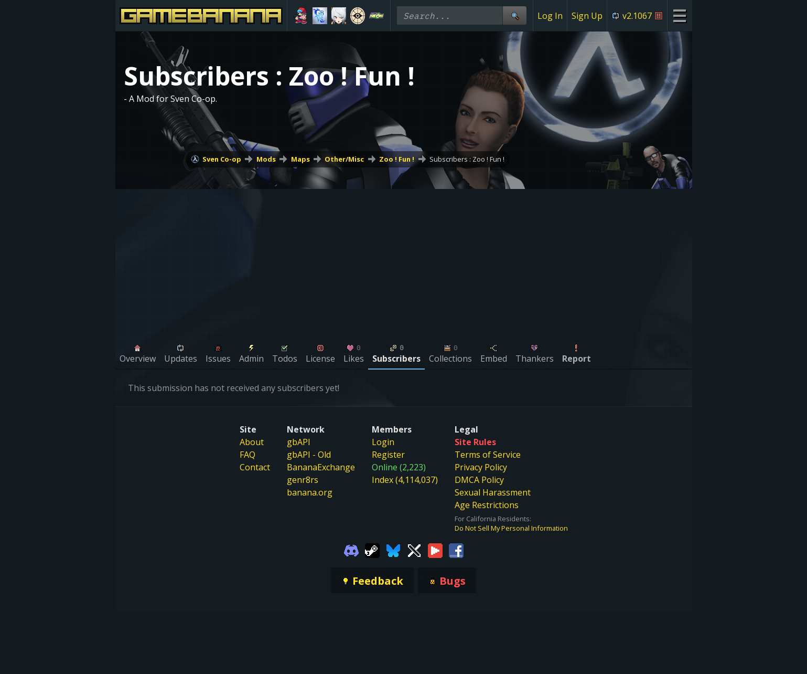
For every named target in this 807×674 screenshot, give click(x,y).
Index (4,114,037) (405, 480)
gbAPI (298, 442)
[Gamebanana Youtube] (435, 549)
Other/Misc (344, 159)
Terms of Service (488, 454)
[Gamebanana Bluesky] (393, 549)
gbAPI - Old (309, 454)
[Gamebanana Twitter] (414, 549)
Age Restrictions (487, 505)
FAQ (247, 454)
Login (383, 442)
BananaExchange (321, 467)
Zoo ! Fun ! (396, 159)
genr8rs (302, 480)
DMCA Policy (479, 480)
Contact (255, 467)
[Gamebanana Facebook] (456, 549)
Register (388, 454)
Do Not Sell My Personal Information (511, 528)
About (252, 442)
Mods (266, 159)
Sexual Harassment (493, 492)
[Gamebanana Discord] (351, 549)
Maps (300, 159)
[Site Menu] (679, 15)
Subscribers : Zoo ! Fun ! (466, 159)
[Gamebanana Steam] (372, 549)
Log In (550, 16)
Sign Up (587, 16)
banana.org (309, 492)
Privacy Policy (481, 467)
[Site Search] (514, 15)
